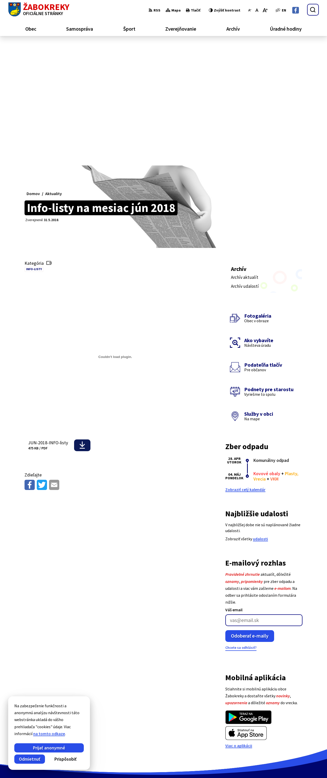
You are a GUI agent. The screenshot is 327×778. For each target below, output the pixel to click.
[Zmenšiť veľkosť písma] (250, 10)
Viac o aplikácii (238, 624)
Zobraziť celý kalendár (245, 368)
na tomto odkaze (49, 733)
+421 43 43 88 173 (299, 728)
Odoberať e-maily (249, 514)
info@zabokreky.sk (301, 734)
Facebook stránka (300, 741)
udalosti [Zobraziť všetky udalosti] (260, 417)
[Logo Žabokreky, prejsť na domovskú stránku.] (38, 9)
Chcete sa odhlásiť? (240, 526)
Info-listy (34, 148)
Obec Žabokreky (142, 764)
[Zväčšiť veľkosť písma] (265, 10)
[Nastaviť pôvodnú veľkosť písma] (257, 10)
